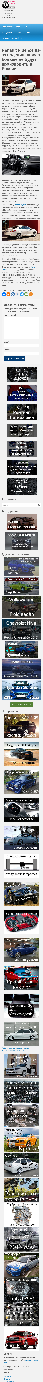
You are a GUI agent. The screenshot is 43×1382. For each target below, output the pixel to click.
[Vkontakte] (4, 295)
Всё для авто (7, 33)
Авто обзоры (21, 27)
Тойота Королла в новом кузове (15, 1048)
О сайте (6, 1379)
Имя (6, 343)
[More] (31, 295)
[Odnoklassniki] (8, 295)
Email (7, 350)
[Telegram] (22, 295)
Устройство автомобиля (12, 38)
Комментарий (11, 316)
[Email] (26, 295)
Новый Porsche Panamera (13, 1051)
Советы (29, 33)
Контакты (7, 1377)
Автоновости (7, 27)
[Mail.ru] (13, 295)
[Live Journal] (17, 295)
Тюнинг (19, 33)
